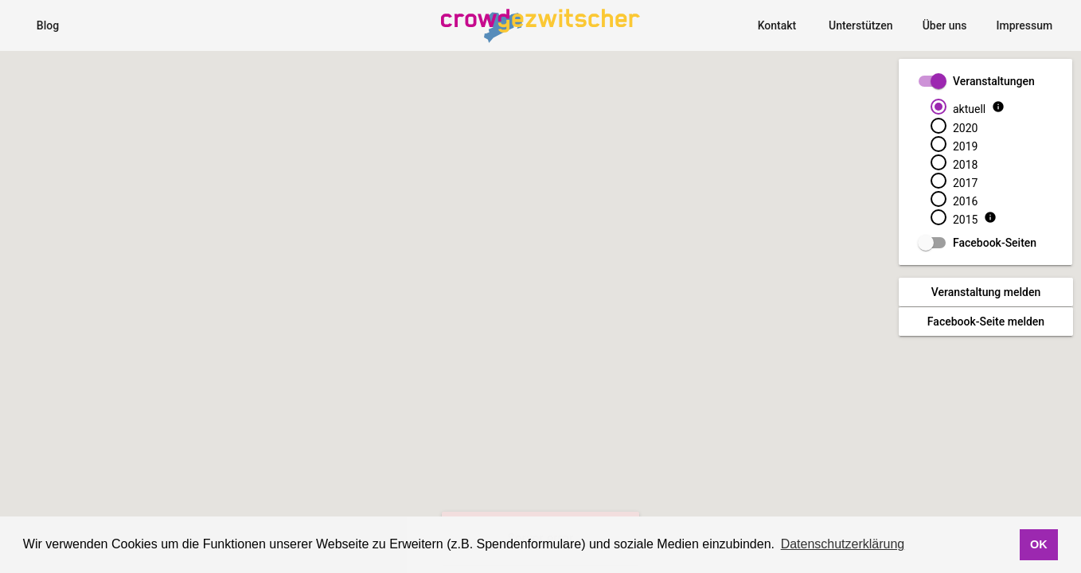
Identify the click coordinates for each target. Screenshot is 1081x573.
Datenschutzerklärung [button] (843, 544)
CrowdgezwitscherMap (522, 9)
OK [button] (1039, 544)
